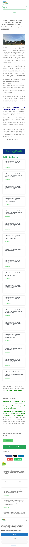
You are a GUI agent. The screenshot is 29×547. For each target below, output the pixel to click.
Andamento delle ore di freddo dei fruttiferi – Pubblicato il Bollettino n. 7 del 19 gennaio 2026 (14, 286)
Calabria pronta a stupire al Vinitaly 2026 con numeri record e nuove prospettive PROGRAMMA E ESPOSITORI (14, 491)
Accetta (14, 534)
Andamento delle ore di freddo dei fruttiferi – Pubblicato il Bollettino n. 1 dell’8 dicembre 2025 (14, 361)
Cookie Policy (13, 545)
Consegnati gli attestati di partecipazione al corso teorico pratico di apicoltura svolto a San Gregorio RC (14, 514)
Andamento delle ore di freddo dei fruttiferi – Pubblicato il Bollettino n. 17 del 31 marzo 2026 (13, 163)
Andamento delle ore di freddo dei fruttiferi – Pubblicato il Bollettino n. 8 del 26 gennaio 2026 (14, 274)
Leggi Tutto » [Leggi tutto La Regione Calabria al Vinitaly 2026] (6, 485)
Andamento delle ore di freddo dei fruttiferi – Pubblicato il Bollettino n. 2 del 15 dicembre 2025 (14, 348)
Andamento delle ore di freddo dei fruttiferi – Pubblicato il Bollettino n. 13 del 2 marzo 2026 (13, 212)
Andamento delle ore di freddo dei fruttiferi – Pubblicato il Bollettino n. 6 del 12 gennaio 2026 (14, 299)
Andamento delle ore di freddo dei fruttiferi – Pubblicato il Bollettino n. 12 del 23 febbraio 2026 (13, 225)
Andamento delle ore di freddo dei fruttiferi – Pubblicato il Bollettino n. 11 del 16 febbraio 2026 (13, 237)
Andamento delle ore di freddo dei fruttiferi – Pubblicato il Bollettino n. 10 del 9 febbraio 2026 (13, 249)
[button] (27, 520)
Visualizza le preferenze (14, 542)
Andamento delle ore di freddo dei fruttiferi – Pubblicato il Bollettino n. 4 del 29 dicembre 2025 (14, 323)
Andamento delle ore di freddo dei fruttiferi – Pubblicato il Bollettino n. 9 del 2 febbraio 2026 (14, 262)
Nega (14, 538)
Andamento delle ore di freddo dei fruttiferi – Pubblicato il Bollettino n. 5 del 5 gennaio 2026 (14, 311)
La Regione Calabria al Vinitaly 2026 (13, 481)
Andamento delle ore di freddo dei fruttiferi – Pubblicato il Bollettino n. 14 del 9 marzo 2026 (13, 200)
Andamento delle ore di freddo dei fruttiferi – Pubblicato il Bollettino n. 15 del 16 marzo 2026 (13, 187)
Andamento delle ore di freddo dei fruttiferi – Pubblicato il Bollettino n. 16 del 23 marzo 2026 (13, 175)
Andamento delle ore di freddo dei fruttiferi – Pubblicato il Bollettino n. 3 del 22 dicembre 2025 (14, 336)
